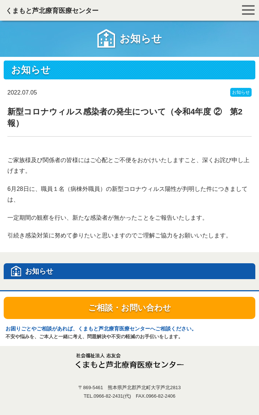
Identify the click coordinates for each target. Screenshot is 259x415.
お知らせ (241, 92)
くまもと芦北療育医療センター (52, 10)
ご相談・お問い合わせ (129, 307)
